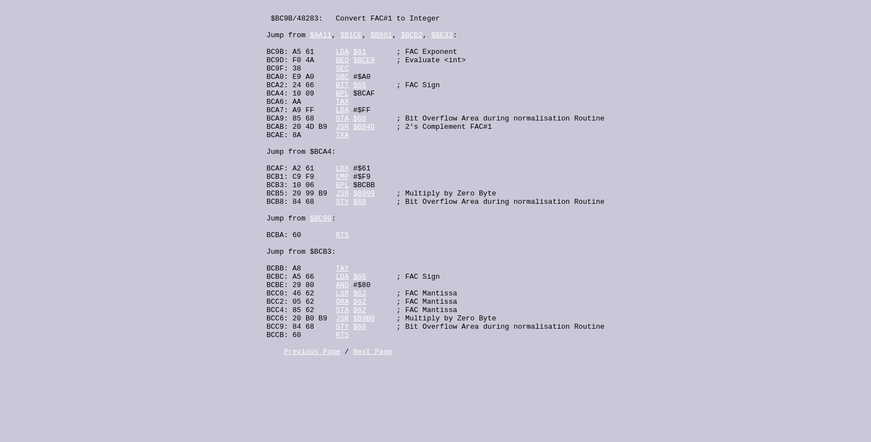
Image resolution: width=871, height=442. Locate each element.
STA (342, 141)
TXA (342, 161)
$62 (359, 351)
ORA (342, 361)
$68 (359, 141)
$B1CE (351, 41)
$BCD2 (412, 41)
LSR (342, 351)
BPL (342, 111)
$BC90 (321, 261)
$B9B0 (364, 381)
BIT (342, 101)
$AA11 (321, 41)
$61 (359, 61)
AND (342, 341)
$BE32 (442, 41)
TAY (342, 321)
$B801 (381, 41)
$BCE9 (364, 71)
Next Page (372, 421)
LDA (342, 61)
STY (342, 241)
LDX (342, 201)
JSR (342, 151)
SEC (342, 81)
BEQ (342, 71)
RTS (342, 281)
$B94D (364, 151)
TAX (342, 121)
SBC (342, 91)
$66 (359, 101)
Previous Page (312, 421)
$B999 (364, 231)
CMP (342, 211)
